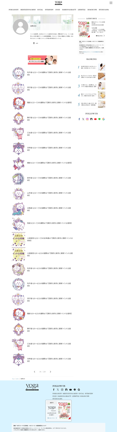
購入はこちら (99, 35)
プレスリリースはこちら (27, 427)
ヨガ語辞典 (100, 427)
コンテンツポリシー (58, 427)
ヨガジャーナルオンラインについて (79, 427)
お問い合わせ (16, 427)
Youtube (95, 119)
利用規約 (37, 427)
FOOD (57, 10)
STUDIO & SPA (104, 10)
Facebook (79, 119)
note (91, 119)
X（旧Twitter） (40, 389)
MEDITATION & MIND (28, 10)
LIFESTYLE (81, 10)
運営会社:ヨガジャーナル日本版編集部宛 (91, 52)
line (99, 119)
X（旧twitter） (83, 119)
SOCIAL (40, 10)
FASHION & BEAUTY (69, 10)
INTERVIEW (49, 10)
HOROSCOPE (92, 10)
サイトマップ (92, 427)
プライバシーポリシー (46, 427)
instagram (87, 119)
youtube (53, 389)
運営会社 (67, 427)
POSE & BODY (13, 10)
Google (103, 119)
